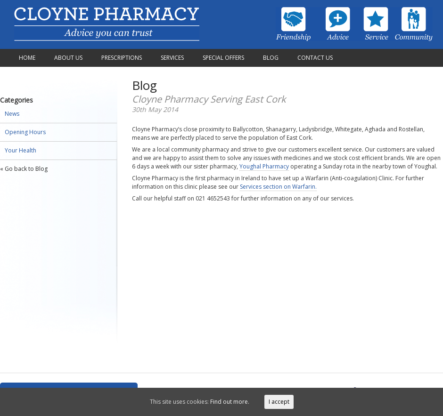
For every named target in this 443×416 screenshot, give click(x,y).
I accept (279, 402)
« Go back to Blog (24, 169)
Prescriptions (121, 58)
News (12, 114)
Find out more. (229, 402)
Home (27, 58)
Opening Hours (25, 132)
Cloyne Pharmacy (106, 24)
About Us (68, 58)
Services (172, 58)
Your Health (20, 150)
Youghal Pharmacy (264, 166)
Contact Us (315, 58)
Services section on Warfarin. (278, 187)
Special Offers (223, 58)
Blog (271, 58)
